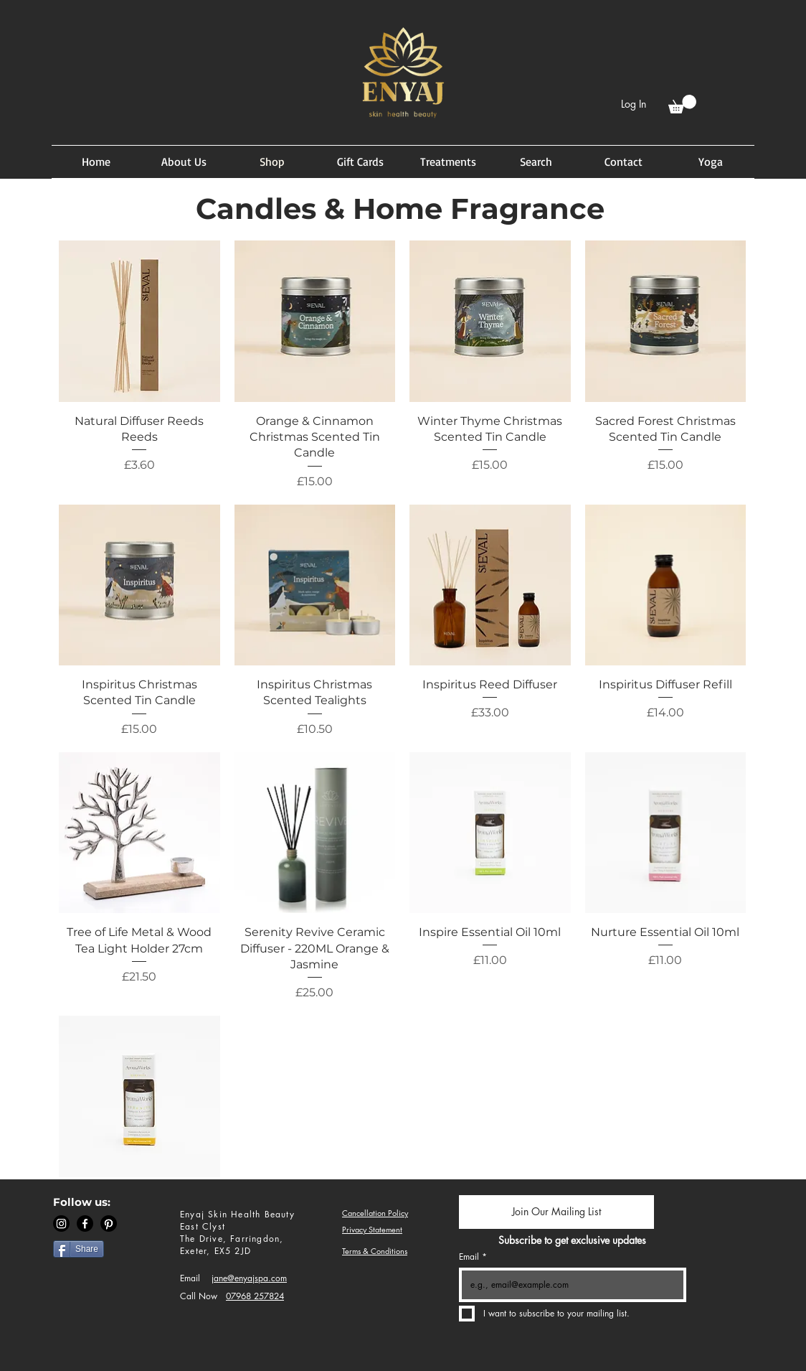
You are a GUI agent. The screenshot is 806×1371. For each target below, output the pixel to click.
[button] (682, 104)
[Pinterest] (108, 1223)
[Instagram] (61, 1223)
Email (190, 1278)
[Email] (568, 1285)
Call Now (198, 1296)
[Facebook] (85, 1223)
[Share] (78, 1249)
